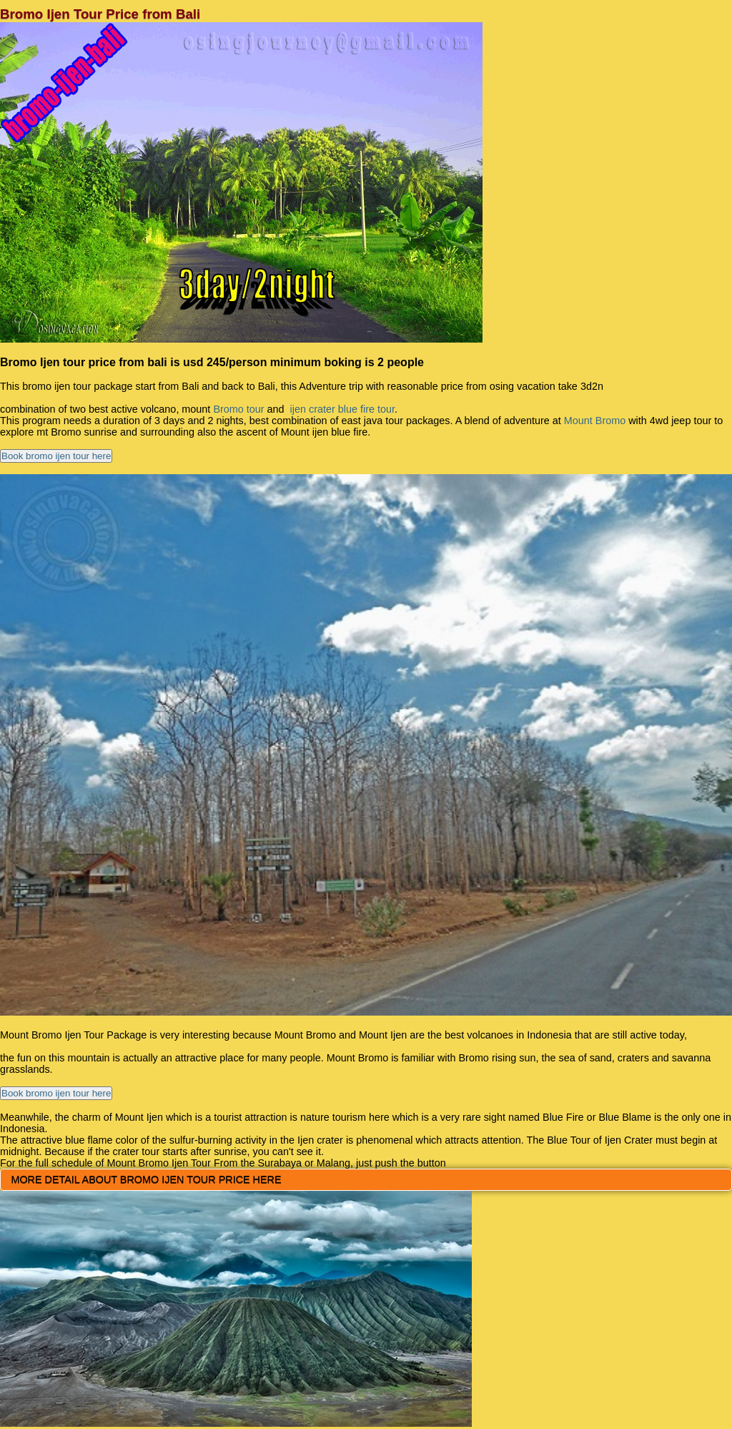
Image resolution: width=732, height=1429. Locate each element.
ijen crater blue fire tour (341, 409)
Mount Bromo (594, 420)
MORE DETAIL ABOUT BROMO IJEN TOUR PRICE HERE (146, 1179)
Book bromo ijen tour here (56, 456)
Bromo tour (238, 409)
